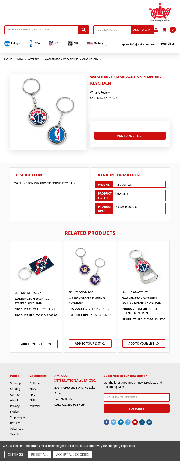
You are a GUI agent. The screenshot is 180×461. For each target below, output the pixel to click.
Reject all (39, 454)
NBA (35, 43)
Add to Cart (142, 30)
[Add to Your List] (36, 344)
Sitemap (15, 383)
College (14, 43)
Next (168, 297)
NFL (55, 43)
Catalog (15, 389)
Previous (11, 297)
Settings (15, 454)
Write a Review (100, 92)
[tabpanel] (36, 296)
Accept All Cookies (72, 454)
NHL (75, 43)
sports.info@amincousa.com (139, 44)
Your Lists (167, 43)
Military (97, 43)
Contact (15, 394)
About (14, 400)
